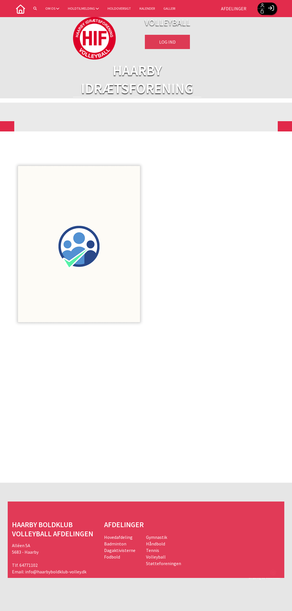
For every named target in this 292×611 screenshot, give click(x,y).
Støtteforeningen (163, 563)
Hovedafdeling (118, 537)
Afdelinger (233, 8)
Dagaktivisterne (119, 550)
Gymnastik (156, 537)
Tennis (152, 550)
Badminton (115, 544)
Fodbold (112, 557)
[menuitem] (20, 8)
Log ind (167, 42)
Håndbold (155, 544)
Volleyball (156, 557)
